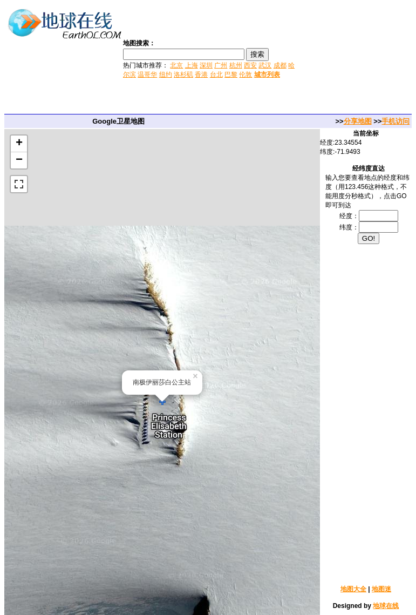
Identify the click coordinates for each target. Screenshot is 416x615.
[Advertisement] (356, 58)
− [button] (19, 160)
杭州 (235, 65)
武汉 (264, 65)
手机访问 (395, 121)
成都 (280, 65)
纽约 (165, 74)
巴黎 (230, 74)
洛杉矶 (183, 74)
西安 (250, 65)
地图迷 (381, 589)
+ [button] (19, 144)
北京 (176, 65)
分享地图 (358, 121)
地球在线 (386, 606)
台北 (216, 74)
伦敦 (245, 74)
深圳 (206, 65)
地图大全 (353, 589)
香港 (201, 74)
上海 (191, 65)
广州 (220, 65)
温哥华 (147, 74)
